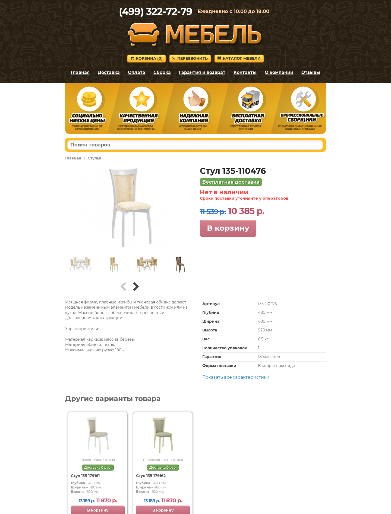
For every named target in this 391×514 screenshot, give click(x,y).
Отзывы (310, 72)
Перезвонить (190, 58)
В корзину (228, 228)
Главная (80, 72)
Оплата (136, 72)
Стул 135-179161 (85, 475)
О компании (279, 72)
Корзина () (146, 58)
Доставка (109, 72)
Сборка (162, 72)
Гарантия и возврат (202, 72)
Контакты (245, 72)
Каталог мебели (239, 58)
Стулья (94, 158)
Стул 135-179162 (151, 475)
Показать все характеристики (235, 377)
